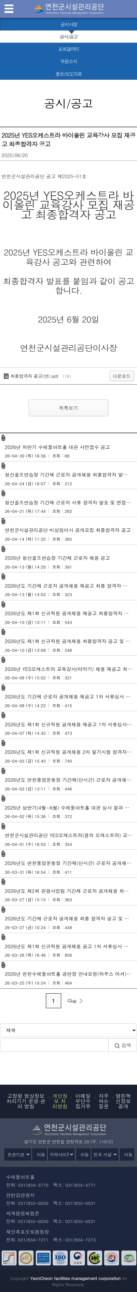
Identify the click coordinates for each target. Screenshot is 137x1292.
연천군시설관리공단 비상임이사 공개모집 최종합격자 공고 (68, 534)
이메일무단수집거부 (82, 1100)
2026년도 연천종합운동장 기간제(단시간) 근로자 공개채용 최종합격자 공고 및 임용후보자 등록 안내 (71, 784)
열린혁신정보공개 (123, 1100)
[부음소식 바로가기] (68, 61)
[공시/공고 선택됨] (68, 36)
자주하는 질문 (104, 1100)
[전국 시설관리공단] (105, 1154)
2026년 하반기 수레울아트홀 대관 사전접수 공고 (68, 451)
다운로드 (122, 376)
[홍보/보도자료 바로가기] (68, 73)
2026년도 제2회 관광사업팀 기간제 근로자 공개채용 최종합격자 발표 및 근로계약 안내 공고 (71, 895)
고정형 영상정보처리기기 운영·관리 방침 (26, 1100)
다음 (76, 1000)
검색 (122, 1045)
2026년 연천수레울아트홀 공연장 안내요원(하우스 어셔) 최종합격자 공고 (71, 978)
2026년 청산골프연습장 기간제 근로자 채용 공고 (68, 562)
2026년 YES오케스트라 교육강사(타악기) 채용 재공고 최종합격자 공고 (71, 673)
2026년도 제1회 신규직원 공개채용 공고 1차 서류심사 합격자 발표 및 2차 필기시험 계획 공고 (71, 950)
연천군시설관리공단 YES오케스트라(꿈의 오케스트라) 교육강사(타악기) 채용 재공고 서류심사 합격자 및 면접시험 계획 (71, 839)
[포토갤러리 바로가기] (68, 49)
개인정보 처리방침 (60, 1100)
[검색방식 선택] (68, 1030)
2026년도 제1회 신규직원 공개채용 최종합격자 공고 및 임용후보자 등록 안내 (71, 645)
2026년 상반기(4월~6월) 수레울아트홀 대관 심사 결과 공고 (69, 812)
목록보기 (68, 407)
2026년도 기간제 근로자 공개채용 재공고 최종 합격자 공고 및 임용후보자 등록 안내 (71, 590)
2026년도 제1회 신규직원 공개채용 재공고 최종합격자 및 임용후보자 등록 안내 (71, 617)
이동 (41, 1154)
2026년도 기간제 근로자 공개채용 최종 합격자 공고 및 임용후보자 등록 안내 (71, 922)
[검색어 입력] (54, 1045)
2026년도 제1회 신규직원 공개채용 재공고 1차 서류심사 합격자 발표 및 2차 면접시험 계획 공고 (71, 728)
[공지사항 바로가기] (68, 24)
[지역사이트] (61, 1154)
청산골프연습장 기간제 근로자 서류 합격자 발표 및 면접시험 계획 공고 (71, 506)
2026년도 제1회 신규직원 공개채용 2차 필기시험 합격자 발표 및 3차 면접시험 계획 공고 (71, 756)
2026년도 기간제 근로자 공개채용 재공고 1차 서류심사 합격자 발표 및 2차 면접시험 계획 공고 (71, 701)
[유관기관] (18, 1154)
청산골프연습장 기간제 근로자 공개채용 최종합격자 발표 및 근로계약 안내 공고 (71, 479)
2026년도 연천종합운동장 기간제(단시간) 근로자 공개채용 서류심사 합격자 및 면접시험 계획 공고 (71, 867)
